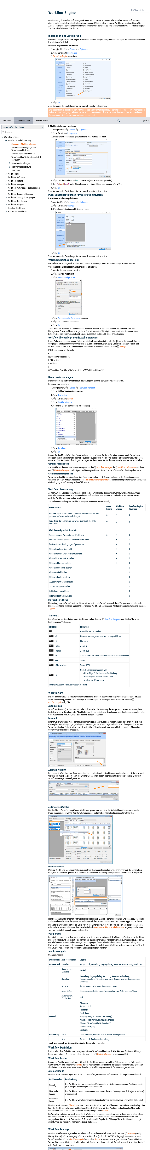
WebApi (123, 346)
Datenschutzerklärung (88, 1146)
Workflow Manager (14, 37)
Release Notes (42, 3)
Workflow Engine (9, 20)
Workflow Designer (14, 57)
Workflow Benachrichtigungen (19, 47)
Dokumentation (23, 3)
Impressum (101, 1139)
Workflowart (11, 27)
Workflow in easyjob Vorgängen (20, 50)
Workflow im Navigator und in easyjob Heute (24, 42)
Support (51, 608)
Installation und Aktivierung (18, 23)
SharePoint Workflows (16, 64)
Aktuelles (7, 3)
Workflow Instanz (14, 34)
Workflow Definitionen (16, 54)
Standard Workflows (15, 61)
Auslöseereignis (55, 702)
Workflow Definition (16, 30)
